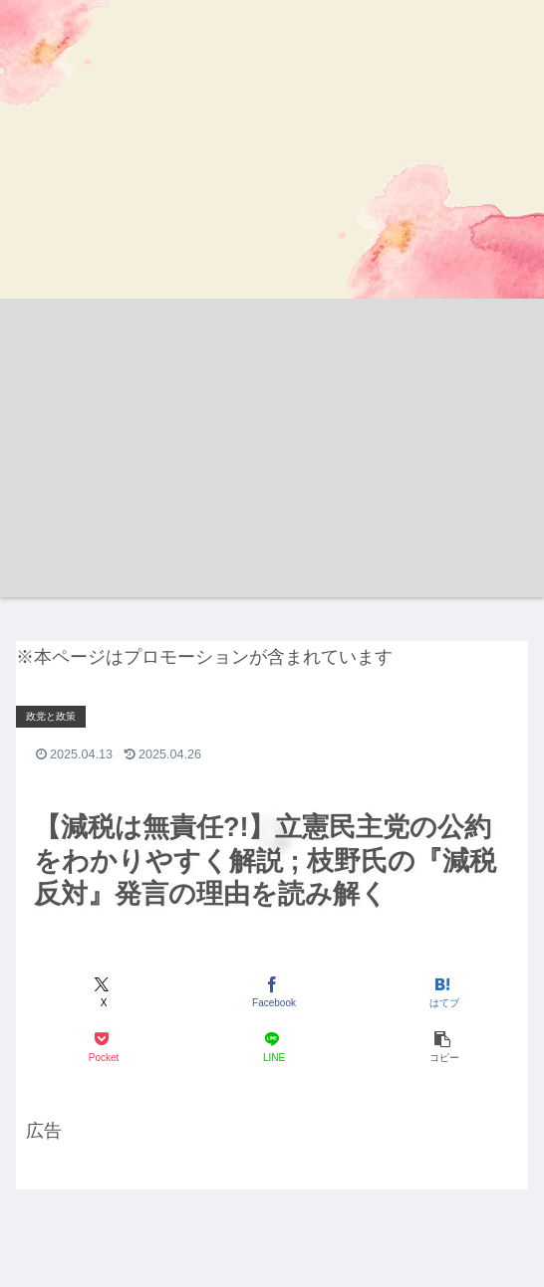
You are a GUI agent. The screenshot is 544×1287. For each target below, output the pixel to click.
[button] (442, 1046)
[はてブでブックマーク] (442, 991)
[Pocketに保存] (102, 1046)
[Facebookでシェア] (271, 991)
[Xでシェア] (102, 991)
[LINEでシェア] (271, 1046)
